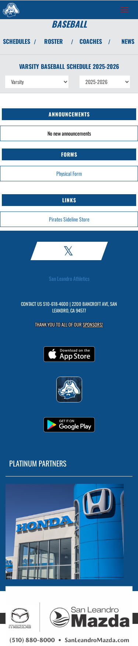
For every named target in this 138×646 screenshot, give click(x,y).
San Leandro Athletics (69, 278)
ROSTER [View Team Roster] (53, 41)
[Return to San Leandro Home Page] (11, 9)
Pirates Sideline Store (69, 219)
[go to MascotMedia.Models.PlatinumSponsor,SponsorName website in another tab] (69, 531)
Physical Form (69, 173)
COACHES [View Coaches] (90, 41)
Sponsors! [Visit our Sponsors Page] (93, 324)
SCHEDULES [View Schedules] (16, 41)
